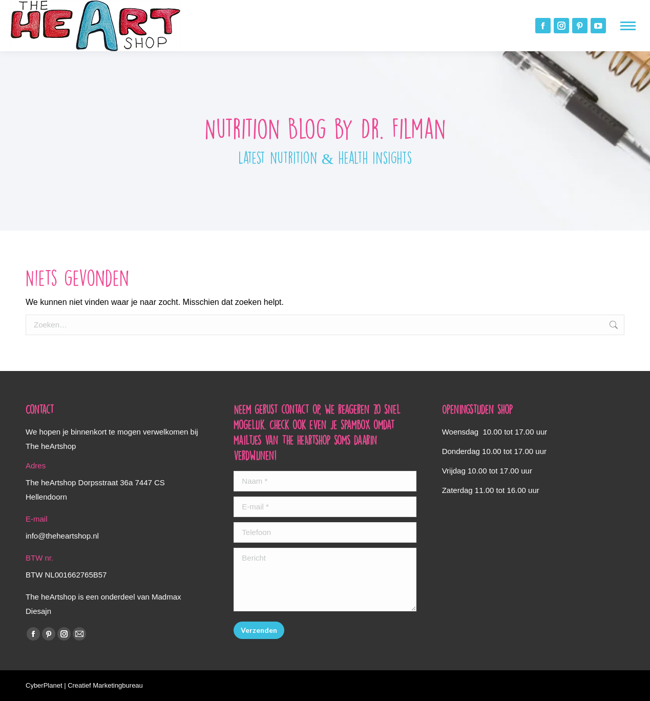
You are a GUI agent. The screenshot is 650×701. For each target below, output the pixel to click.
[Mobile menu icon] (628, 26)
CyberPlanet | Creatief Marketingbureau (84, 685)
